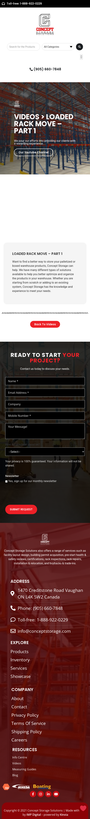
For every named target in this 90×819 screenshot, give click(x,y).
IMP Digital (33, 815)
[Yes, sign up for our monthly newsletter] (6, 481)
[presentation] (31, 494)
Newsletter (12, 476)
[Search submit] (79, 46)
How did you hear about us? (22, 444)
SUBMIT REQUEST (21, 509)
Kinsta (64, 815)
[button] (81, 57)
